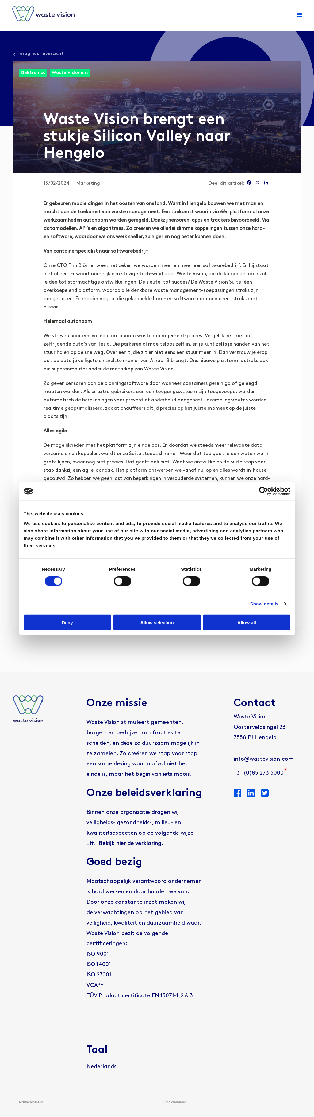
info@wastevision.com (264, 759)
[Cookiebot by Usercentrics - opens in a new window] (263, 491)
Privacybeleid (31, 1102)
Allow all (246, 622)
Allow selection (157, 622)
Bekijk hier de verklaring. (131, 844)
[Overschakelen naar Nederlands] (101, 1067)
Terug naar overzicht (40, 54)
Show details (264, 603)
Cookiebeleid (174, 1102)
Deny (67, 622)
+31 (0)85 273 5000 (259, 773)
